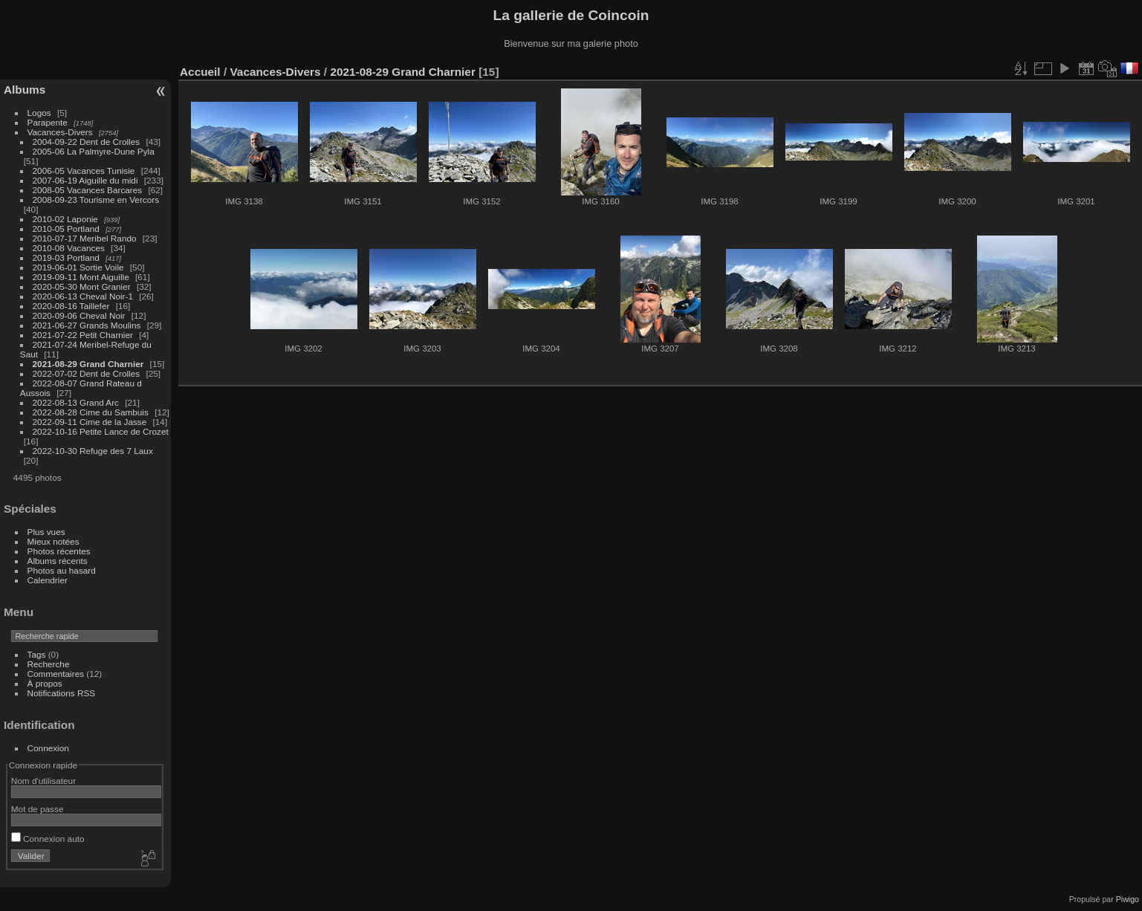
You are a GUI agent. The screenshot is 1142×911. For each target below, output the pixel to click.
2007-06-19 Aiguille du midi (85, 180)
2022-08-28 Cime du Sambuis (91, 412)
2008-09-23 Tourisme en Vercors (96, 199)
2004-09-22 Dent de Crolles (86, 141)
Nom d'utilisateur (43, 780)
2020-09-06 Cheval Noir (79, 315)
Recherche (48, 664)
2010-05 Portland (66, 228)
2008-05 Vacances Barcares (88, 190)
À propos (44, 683)
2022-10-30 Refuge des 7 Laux (93, 451)
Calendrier (47, 580)
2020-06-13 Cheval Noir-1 (83, 296)
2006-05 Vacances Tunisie (84, 170)
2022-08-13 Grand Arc (76, 402)
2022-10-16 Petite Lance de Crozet (101, 431)
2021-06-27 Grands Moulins (87, 325)
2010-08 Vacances (69, 248)
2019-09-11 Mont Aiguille (81, 277)
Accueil (200, 71)
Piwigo (1127, 899)
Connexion (48, 748)
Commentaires (56, 673)
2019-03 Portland (66, 257)
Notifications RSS (61, 693)
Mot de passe (37, 809)
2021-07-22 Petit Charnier (83, 335)
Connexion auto (48, 838)
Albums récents (57, 560)
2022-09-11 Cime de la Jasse (90, 422)
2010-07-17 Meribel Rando (85, 238)
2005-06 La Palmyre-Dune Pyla (94, 151)
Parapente (47, 122)
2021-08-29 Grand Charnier (88, 364)
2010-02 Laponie (65, 219)
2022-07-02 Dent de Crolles (86, 373)
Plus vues (46, 531)
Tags (36, 654)
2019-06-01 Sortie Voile (78, 267)
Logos (39, 112)
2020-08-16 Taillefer (71, 306)
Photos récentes (59, 551)
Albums (24, 89)
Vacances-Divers (60, 132)
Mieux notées (53, 541)
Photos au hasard (61, 570)
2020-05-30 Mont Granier (82, 286)
